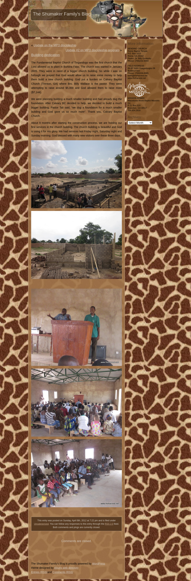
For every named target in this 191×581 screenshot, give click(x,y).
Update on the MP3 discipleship (55, 45)
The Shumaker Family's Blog (62, 13)
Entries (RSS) (39, 572)
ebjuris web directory (66, 567)
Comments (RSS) (63, 572)
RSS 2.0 (109, 524)
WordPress (98, 563)
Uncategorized (41, 524)
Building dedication (45, 55)
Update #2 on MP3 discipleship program (92, 50)
